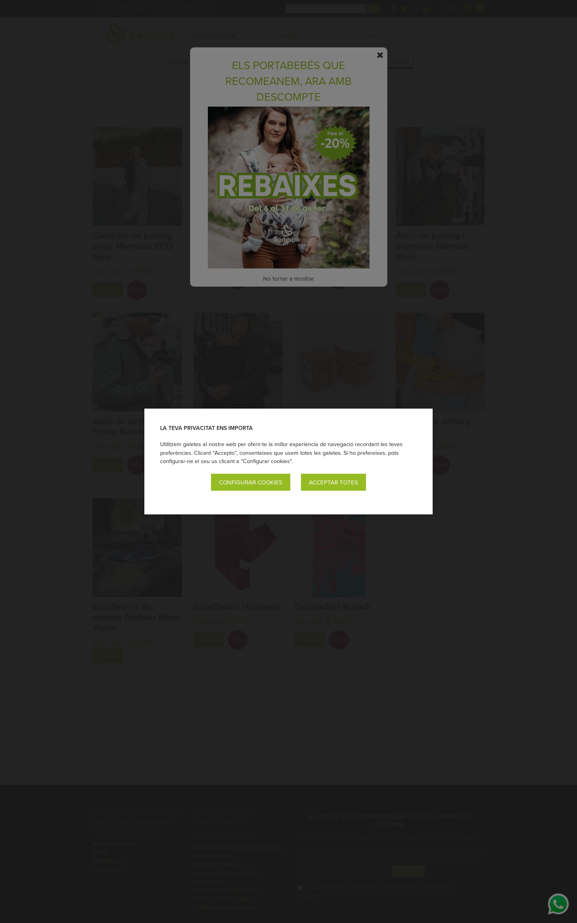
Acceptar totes (333, 482)
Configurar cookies (250, 482)
